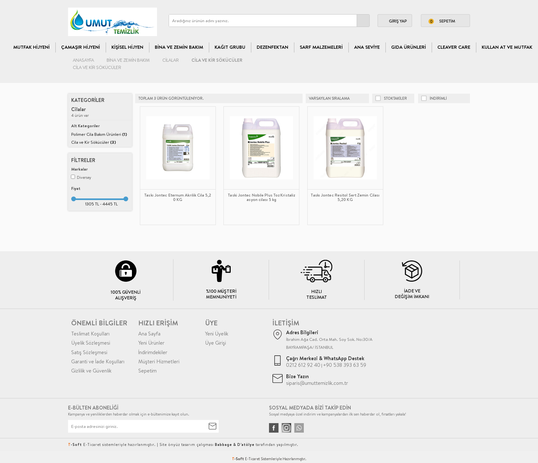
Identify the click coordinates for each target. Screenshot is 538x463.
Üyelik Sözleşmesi (90, 342)
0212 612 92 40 (303, 364)
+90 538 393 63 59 (344, 364)
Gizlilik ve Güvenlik (91, 370)
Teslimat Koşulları (90, 333)
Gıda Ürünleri (408, 47)
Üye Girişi (215, 342)
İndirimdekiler (152, 352)
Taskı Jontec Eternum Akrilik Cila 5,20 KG (177, 197)
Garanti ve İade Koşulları (97, 361)
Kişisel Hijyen (127, 47)
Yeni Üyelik (216, 333)
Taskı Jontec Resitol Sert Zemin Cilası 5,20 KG (345, 197)
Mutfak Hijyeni (31, 47)
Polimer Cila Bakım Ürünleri (99, 134)
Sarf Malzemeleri (321, 47)
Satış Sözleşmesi (89, 352)
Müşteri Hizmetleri (158, 361)
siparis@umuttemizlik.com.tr (317, 382)
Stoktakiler (391, 98)
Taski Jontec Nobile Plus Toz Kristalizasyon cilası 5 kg (261, 197)
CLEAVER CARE (453, 47)
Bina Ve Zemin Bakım (179, 47)
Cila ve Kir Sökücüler (93, 142)
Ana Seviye (367, 47)
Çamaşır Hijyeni (80, 47)
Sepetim (147, 370)
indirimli (434, 98)
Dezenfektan (272, 47)
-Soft (238, 458)
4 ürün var (80, 112)
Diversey (81, 177)
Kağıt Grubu (230, 47)
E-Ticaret (252, 458)
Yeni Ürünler (151, 342)
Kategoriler (87, 100)
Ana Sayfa (149, 333)
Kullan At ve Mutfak (507, 47)
